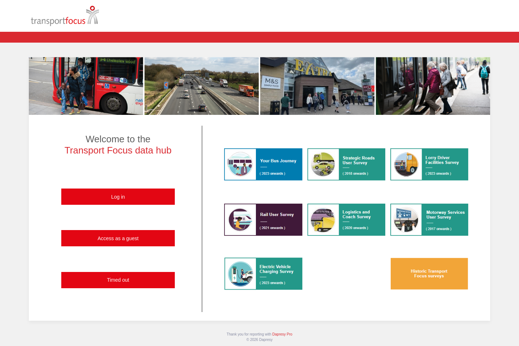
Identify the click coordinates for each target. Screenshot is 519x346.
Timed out (118, 280)
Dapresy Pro (282, 334)
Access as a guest (118, 238)
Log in (118, 197)
